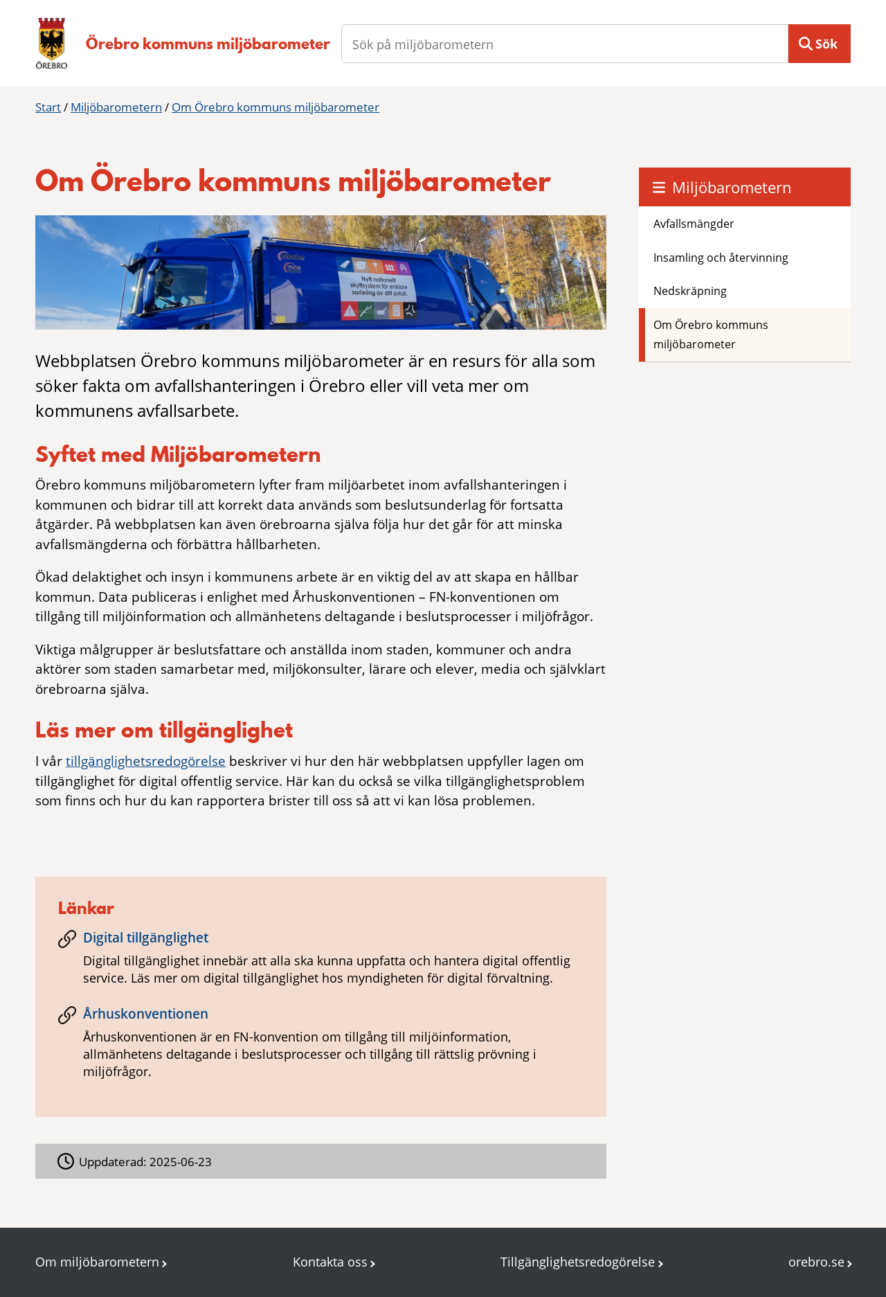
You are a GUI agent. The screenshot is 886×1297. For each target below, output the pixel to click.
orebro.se (816, 1261)
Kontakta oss (330, 1261)
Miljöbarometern (116, 107)
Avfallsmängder (693, 223)
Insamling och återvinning (720, 257)
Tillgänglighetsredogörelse (577, 1261)
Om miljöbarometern (97, 1261)
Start (48, 107)
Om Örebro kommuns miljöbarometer (275, 107)
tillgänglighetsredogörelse (146, 761)
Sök (826, 43)
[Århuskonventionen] (320, 1047)
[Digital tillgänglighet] (320, 962)
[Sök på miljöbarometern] (564, 43)
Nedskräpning (690, 290)
